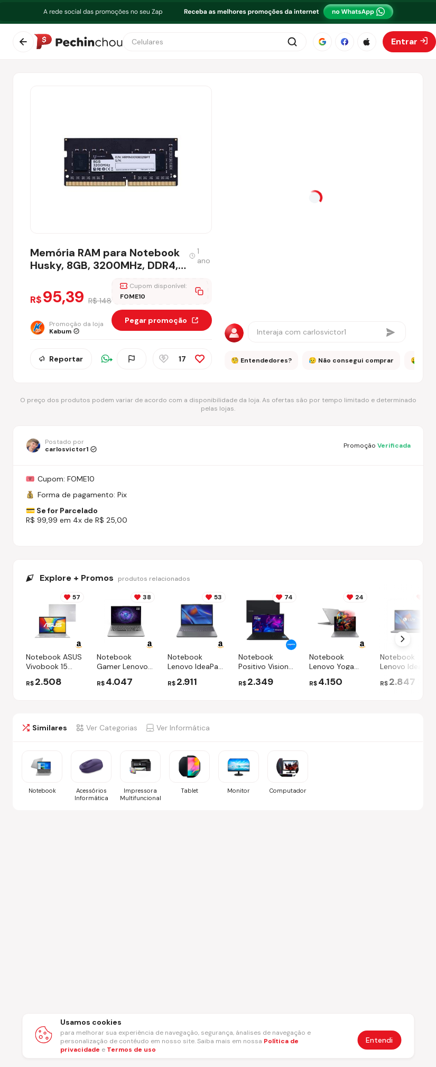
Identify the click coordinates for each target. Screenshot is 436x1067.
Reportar (61, 359)
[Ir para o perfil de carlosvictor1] (61, 445)
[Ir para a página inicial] (78, 41)
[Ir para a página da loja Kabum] (71, 327)
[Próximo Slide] (402, 639)
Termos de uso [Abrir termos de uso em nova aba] (131, 1049)
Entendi (379, 1040)
